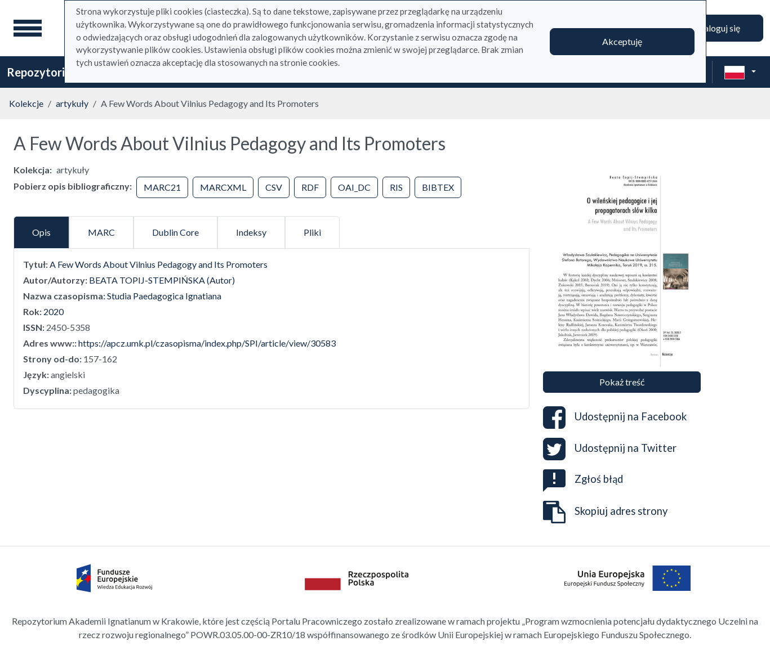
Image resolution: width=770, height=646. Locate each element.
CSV (273, 187)
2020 (53, 311)
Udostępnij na (615, 417)
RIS (396, 187)
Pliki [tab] (312, 232)
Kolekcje (26, 103)
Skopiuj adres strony (605, 512)
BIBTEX (438, 187)
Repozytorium (44, 72)
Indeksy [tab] (251, 232)
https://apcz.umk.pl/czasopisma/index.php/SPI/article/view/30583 (207, 343)
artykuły (72, 103)
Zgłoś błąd (583, 479)
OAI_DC (354, 187)
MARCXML (223, 187)
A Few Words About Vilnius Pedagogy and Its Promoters (159, 264)
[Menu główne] (27, 28)
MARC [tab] (101, 232)
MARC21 (162, 187)
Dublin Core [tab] (175, 232)
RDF (310, 187)
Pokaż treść (621, 381)
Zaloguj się (719, 28)
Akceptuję (622, 41)
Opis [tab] (41, 232)
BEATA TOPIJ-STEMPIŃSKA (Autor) (162, 280)
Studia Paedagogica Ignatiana (164, 295)
